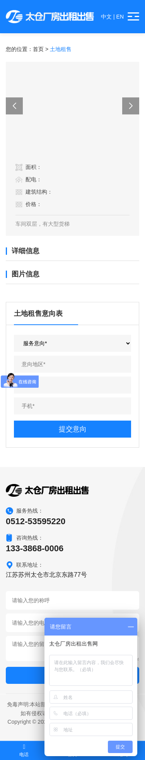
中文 (106, 17)
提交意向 (73, 429)
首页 (38, 49)
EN (120, 17)
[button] (14, 105)
